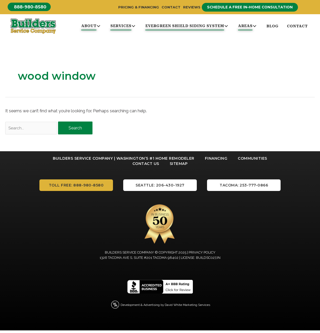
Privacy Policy (202, 255)
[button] (31, 7)
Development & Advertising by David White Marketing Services (165, 307)
